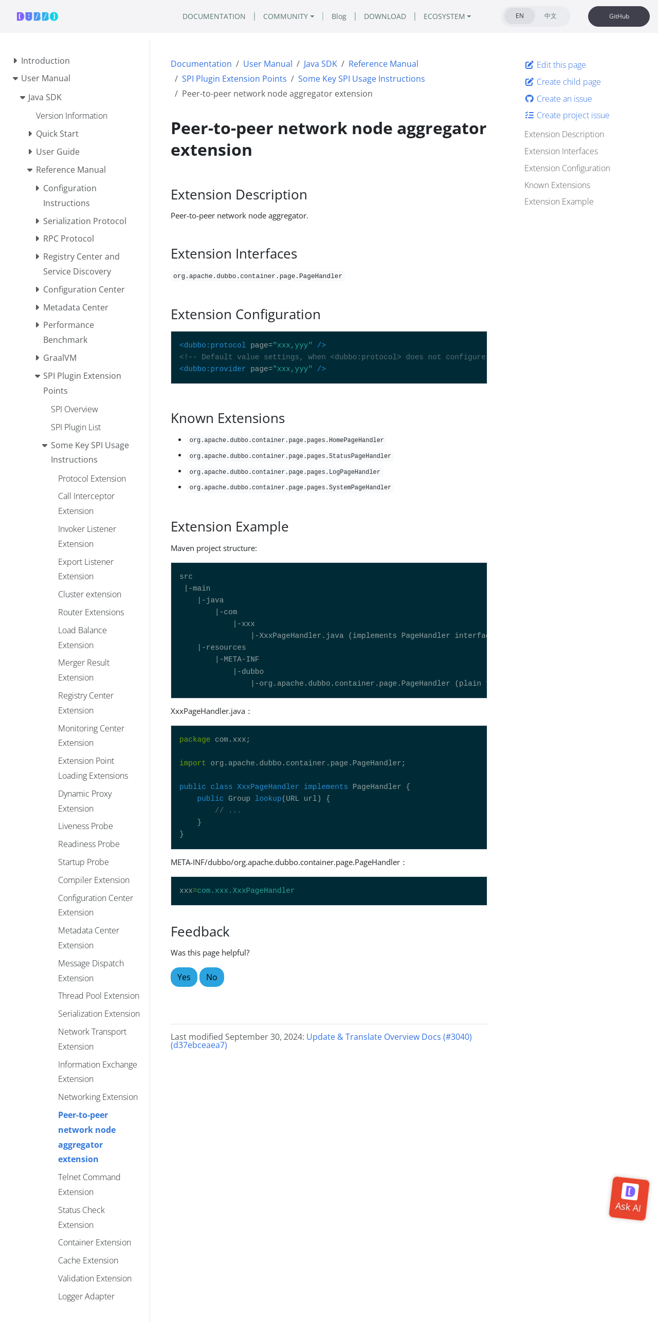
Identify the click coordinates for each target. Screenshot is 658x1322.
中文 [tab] (550, 15)
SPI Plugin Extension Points (234, 78)
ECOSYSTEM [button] (444, 16)
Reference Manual (383, 63)
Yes (184, 977)
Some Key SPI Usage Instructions (361, 78)
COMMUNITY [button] (285, 16)
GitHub (619, 16)
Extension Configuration (567, 168)
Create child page (562, 81)
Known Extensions (557, 185)
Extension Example (559, 201)
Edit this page (555, 64)
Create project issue (567, 115)
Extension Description (564, 134)
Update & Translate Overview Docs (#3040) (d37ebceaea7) (321, 1041)
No (211, 977)
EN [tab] (520, 15)
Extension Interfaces (561, 151)
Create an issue (558, 98)
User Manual (268, 63)
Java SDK (320, 63)
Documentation (201, 63)
